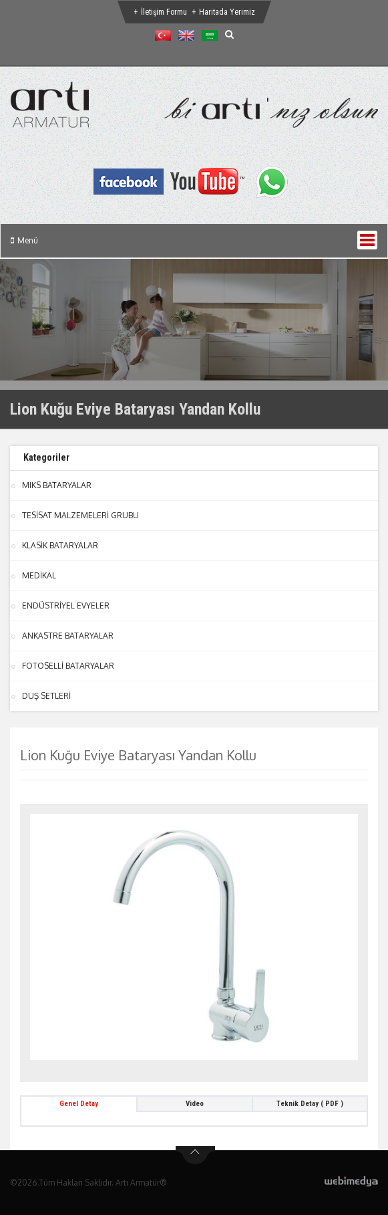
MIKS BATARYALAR (56, 485)
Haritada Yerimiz (227, 12)
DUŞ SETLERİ (46, 696)
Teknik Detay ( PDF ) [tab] (309, 1103)
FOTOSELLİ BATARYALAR (68, 666)
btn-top (195, 1155)
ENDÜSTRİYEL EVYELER (66, 605)
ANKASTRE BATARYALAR (68, 636)
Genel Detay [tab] (78, 1103)
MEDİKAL (39, 575)
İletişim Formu (164, 12)
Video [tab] (195, 1103)
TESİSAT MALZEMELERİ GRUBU (80, 515)
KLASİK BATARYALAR (60, 545)
